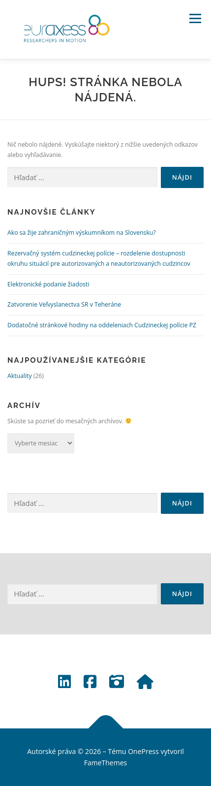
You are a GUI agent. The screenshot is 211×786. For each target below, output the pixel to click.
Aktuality (19, 376)
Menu (194, 18)
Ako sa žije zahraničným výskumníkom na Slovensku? (81, 232)
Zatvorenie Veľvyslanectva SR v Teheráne (64, 304)
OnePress (143, 751)
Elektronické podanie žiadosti (48, 284)
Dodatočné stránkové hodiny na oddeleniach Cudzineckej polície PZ (101, 325)
